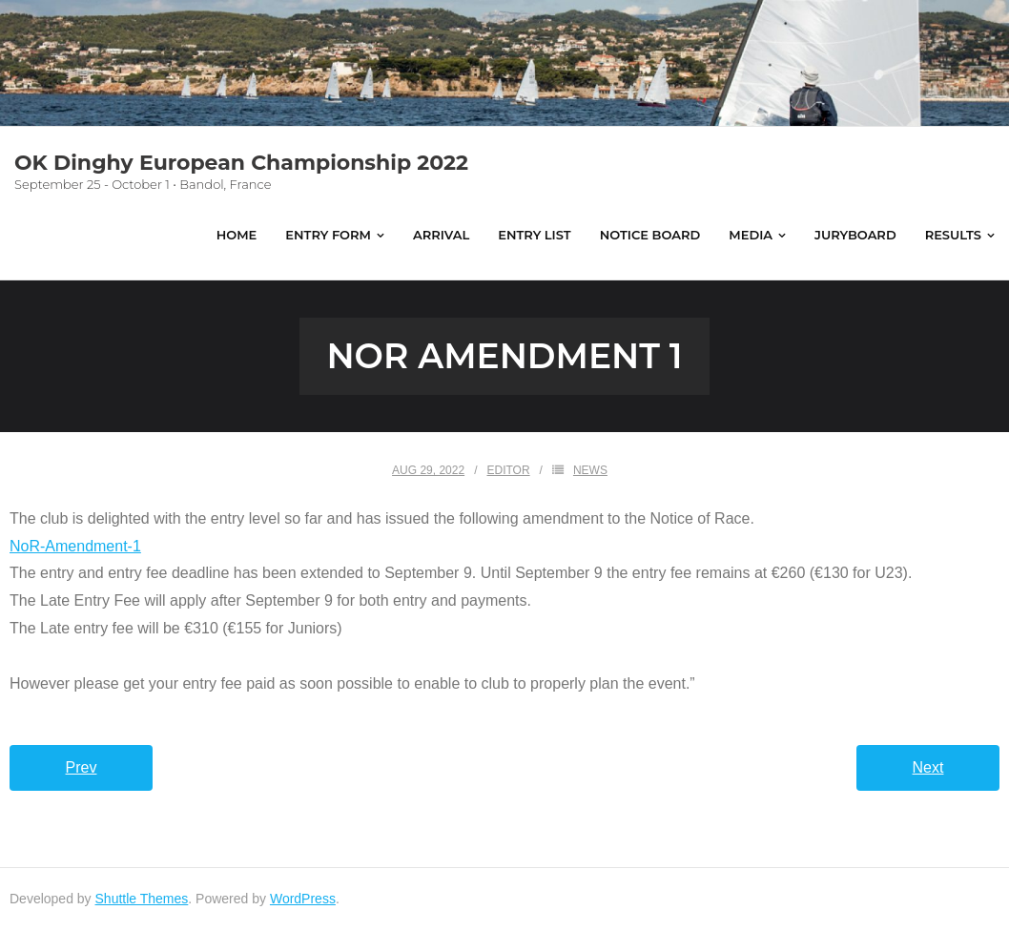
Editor (507, 470)
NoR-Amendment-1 (75, 546)
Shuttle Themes (142, 898)
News (590, 470)
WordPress (303, 898)
